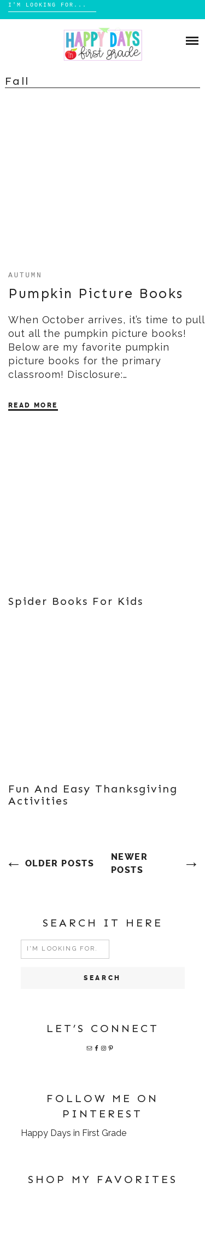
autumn (25, 274)
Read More (33, 405)
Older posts (60, 863)
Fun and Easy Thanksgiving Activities (93, 794)
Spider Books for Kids (75, 601)
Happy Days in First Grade (73, 1133)
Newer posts (129, 863)
